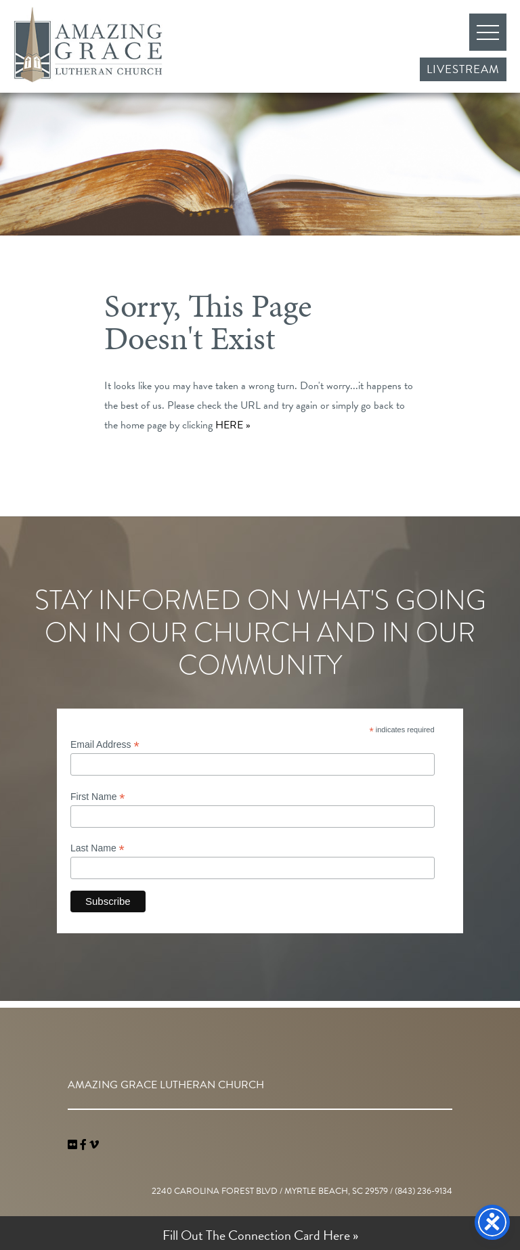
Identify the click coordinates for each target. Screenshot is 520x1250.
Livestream (463, 69)
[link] (74, 1145)
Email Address (104, 744)
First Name (97, 796)
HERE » (233, 425)
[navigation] (94, 1145)
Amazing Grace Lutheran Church (88, 45)
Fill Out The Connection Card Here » (260, 1235)
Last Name (97, 848)
